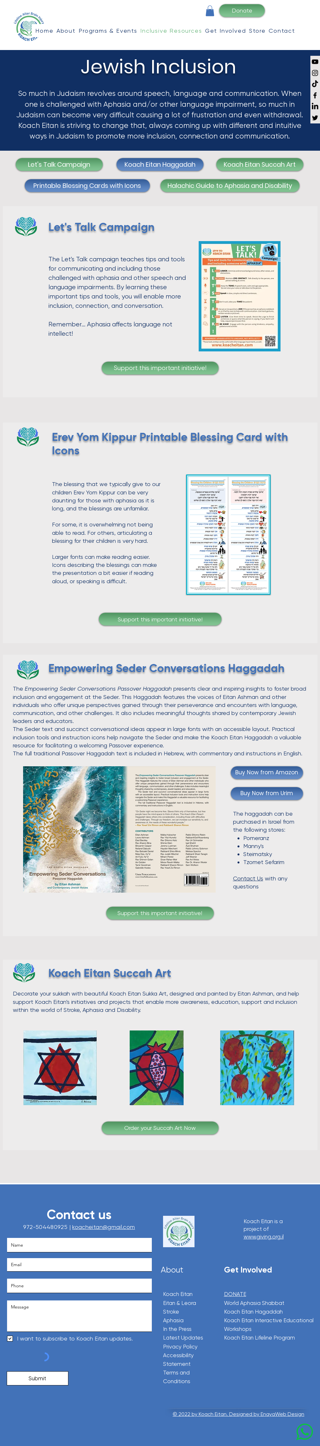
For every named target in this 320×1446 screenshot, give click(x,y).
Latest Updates (183, 1337)
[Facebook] (315, 95)
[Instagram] (315, 73)
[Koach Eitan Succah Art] (259, 164)
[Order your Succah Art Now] (160, 1128)
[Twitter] (315, 118)
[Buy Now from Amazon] (267, 772)
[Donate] (242, 10)
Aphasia (174, 1320)
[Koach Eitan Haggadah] (160, 164)
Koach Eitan (178, 1294)
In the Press (177, 1329)
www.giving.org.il (264, 1236)
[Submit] (37, 1378)
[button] (209, 10)
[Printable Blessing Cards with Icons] (87, 185)
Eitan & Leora (179, 1303)
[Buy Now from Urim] (267, 793)
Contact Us (248, 878)
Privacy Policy (180, 1346)
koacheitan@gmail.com (103, 1226)
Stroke (171, 1311)
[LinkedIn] (315, 107)
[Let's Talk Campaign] (59, 164)
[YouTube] (315, 62)
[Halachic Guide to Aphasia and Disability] (229, 185)
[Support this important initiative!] (160, 368)
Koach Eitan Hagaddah (253, 1311)
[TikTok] (315, 84)
